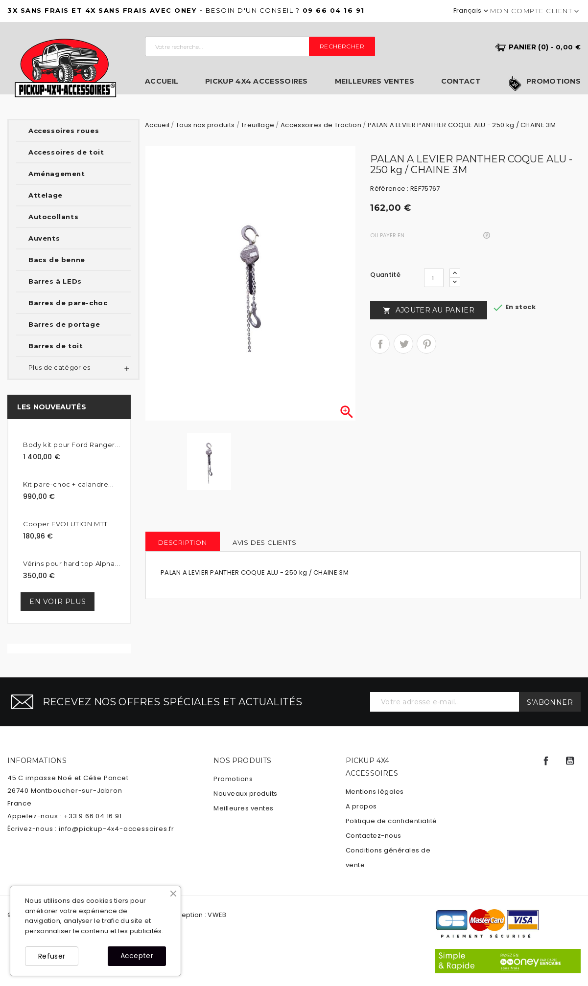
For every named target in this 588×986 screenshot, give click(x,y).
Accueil (161, 81)
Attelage (45, 195)
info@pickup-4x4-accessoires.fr (116, 828)
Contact (461, 81)
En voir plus (57, 601)
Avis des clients (265, 542)
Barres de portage (64, 324)
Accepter (136, 956)
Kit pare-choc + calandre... (68, 484)
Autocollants (53, 217)
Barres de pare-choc (67, 303)
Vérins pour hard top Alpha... (71, 563)
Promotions (553, 82)
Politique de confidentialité (391, 821)
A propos (361, 806)
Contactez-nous (373, 835)
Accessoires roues (63, 130)
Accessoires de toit (66, 152)
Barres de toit (55, 346)
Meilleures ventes (374, 81)
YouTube (570, 761)
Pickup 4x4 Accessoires (256, 81)
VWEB (217, 914)
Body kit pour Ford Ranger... (71, 444)
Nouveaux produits (245, 793)
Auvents (44, 238)
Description (182, 542)
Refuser (51, 956)
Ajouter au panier (428, 310)
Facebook (546, 761)
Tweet (403, 344)
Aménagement (56, 174)
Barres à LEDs (55, 281)
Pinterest (426, 344)
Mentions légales (375, 791)
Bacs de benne (56, 260)
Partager (380, 344)
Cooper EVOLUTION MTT (65, 524)
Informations (37, 760)
